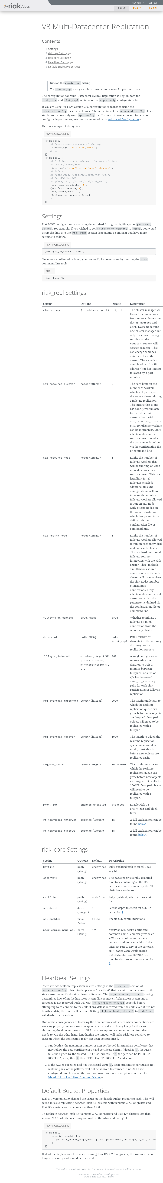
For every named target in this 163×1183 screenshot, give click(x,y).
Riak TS (137, 8)
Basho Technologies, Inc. (107, 1174)
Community (138, 2)
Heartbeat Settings (59, 62)
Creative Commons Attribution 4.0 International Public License (112, 1169)
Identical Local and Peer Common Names (74, 1077)
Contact (153, 2)
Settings (53, 49)
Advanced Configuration (123, 119)
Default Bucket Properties (63, 66)
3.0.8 (28, 25)
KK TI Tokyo (108, 1177)
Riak (12, 25)
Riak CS (153, 8)
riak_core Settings (58, 58)
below (142, 824)
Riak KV (121, 8)
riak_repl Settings (58, 53)
